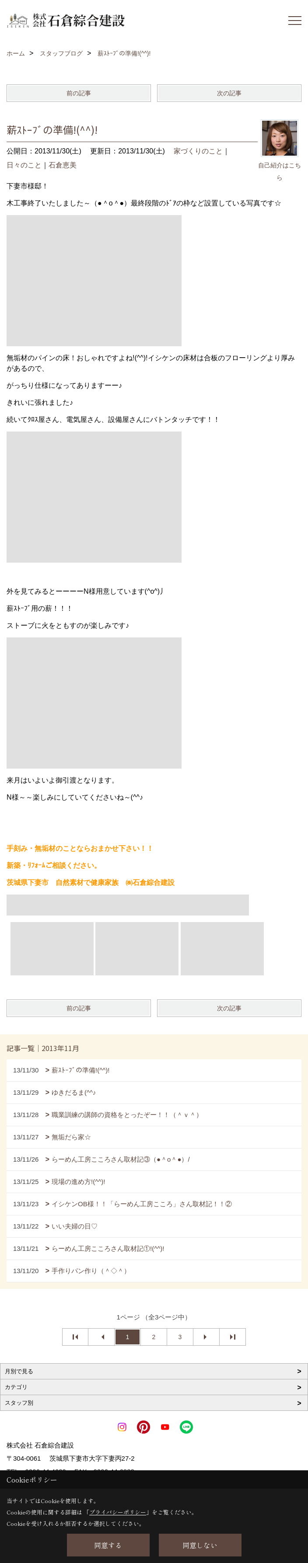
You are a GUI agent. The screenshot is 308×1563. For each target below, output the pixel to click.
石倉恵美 (63, 165)
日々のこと (24, 165)
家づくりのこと (198, 151)
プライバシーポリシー (117, 1512)
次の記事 (229, 93)
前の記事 (78, 93)
